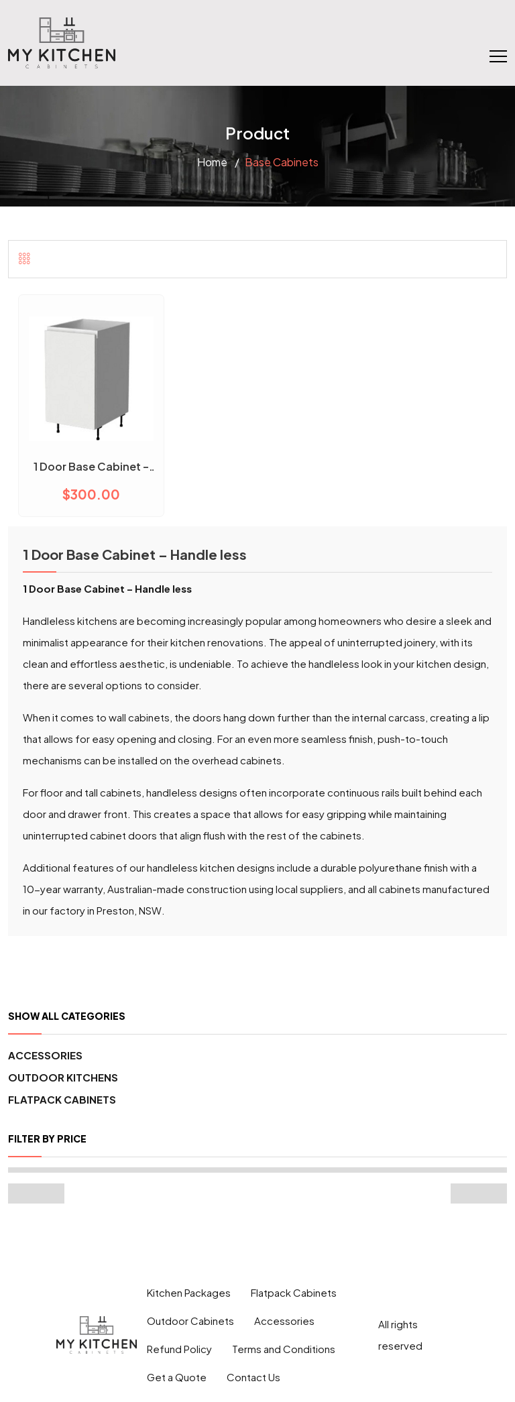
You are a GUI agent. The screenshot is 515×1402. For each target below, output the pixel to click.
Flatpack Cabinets (62, 1099)
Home (212, 162)
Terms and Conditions (283, 1348)
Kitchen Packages (189, 1292)
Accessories (45, 1055)
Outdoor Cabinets (190, 1320)
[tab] (24, 258)
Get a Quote (177, 1376)
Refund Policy (179, 1348)
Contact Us (253, 1376)
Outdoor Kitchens (63, 1077)
